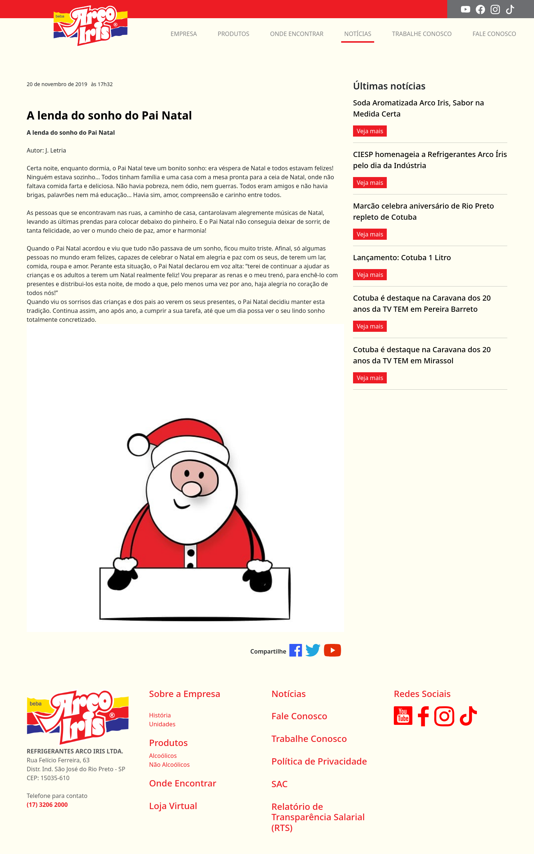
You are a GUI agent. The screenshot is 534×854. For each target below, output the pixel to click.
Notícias (288, 693)
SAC (279, 784)
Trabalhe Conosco (309, 738)
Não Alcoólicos (169, 764)
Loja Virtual (173, 805)
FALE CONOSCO (494, 34)
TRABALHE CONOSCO (422, 34)
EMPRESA (184, 34)
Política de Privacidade (319, 761)
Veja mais (370, 131)
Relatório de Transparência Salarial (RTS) (318, 817)
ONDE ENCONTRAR (296, 34)
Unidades (162, 724)
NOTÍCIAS (357, 34)
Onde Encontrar (182, 783)
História (160, 715)
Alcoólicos (163, 756)
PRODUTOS (233, 34)
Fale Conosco (299, 716)
